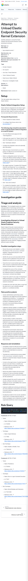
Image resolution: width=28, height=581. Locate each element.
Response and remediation (10, 344)
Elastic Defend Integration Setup (13, 105)
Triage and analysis (11, 202)
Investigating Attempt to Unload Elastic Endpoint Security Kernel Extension (12, 222)
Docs (2, 9)
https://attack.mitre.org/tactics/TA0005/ (14, 428)
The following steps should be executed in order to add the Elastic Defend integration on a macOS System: (14, 129)
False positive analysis (9, 292)
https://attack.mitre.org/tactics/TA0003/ (14, 471)
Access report (24, 1)
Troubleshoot (18, 9)
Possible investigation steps (11, 246)
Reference (25, 9)
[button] (2, 14)
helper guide (8, 180)
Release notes (11, 9)
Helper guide (6, 162)
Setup (4, 95)
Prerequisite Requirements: (9, 117)
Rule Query (7, 405)
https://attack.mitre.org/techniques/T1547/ (15, 483)
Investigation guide (11, 197)
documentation (6, 124)
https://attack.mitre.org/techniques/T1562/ (14, 441)
